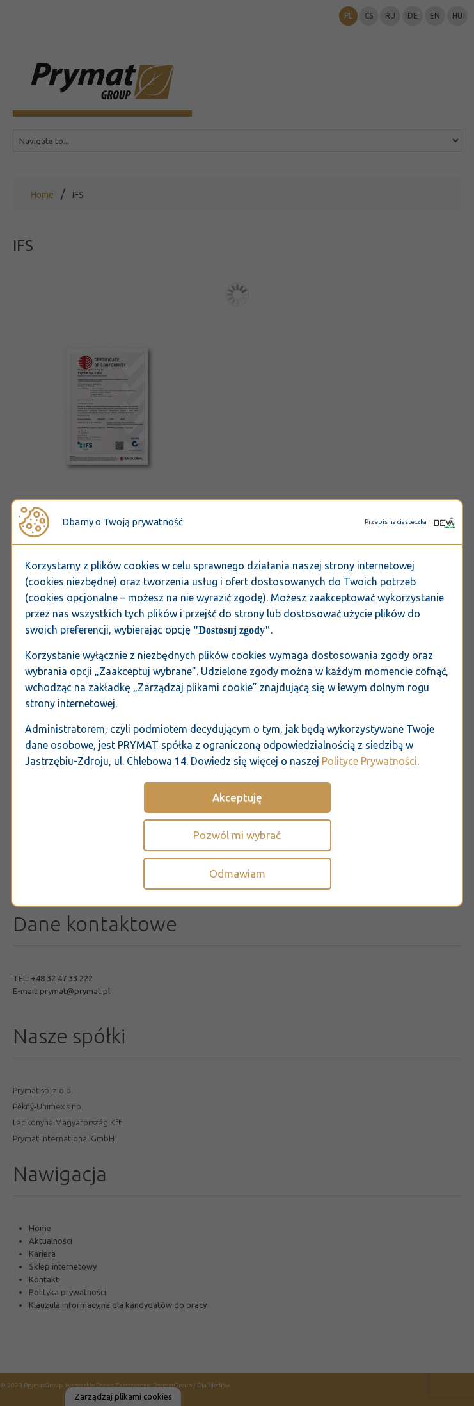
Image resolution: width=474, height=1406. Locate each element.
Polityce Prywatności (369, 761)
